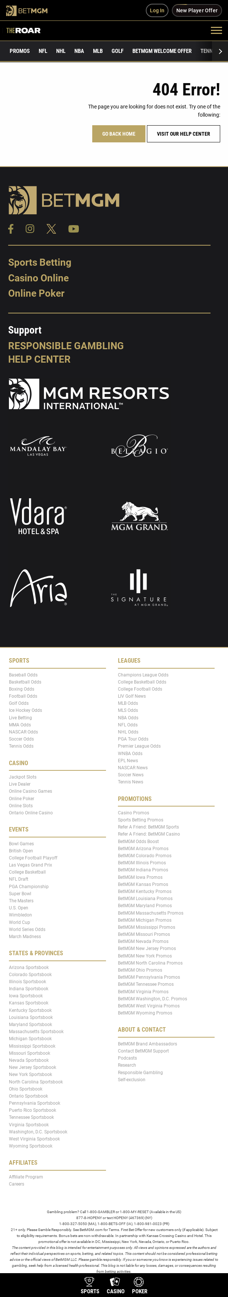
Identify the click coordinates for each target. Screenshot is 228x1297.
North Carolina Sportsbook (36, 1081)
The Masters (21, 900)
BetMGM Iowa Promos (140, 877)
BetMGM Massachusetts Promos (150, 912)
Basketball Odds (25, 682)
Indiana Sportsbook (28, 988)
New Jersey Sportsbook (32, 1067)
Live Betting (20, 717)
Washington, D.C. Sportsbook (38, 1132)
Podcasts (127, 1058)
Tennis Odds (21, 746)
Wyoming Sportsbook (30, 1146)
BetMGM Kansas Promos (143, 884)
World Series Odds (27, 929)
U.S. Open (18, 908)
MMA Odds (20, 725)
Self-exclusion (131, 1079)
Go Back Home (118, 134)
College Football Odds (140, 689)
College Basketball (27, 872)
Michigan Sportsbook (30, 1038)
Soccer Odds (21, 739)
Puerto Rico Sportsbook (32, 1110)
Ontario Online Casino (31, 812)
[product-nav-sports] (90, 1286)
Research (127, 1065)
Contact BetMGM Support (143, 1051)
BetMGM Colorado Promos (144, 855)
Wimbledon (20, 915)
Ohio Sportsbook (25, 1088)
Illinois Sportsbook (27, 981)
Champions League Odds (143, 674)
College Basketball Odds (142, 682)
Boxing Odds (21, 689)
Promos (20, 51)
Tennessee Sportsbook (31, 1117)
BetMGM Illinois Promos (142, 862)
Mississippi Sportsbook (32, 1045)
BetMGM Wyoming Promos (145, 1013)
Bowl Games (21, 843)
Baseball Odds (23, 674)
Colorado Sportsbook (30, 974)
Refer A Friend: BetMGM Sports (148, 827)
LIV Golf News (132, 696)
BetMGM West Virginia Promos (149, 1006)
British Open (21, 850)
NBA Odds (128, 717)
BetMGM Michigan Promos (144, 920)
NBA (79, 51)
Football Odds (23, 696)
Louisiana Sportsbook (31, 1017)
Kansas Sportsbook (28, 1003)
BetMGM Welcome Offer (162, 51)
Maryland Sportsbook (30, 1024)
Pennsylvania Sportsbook (34, 1103)
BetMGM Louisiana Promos (145, 898)
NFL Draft (18, 879)
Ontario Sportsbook (28, 1096)
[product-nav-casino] (116, 1286)
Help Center (39, 359)
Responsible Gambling (66, 346)
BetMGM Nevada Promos (143, 941)
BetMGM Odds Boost (138, 841)
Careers (16, 1184)
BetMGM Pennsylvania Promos (149, 977)
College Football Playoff (33, 858)
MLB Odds (128, 703)
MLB (98, 51)
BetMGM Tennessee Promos (146, 984)
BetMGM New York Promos (145, 955)
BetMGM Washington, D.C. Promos (152, 998)
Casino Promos (133, 812)
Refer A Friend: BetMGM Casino (149, 834)
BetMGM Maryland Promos (145, 905)
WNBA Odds (130, 753)
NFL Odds (128, 725)
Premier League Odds (139, 746)
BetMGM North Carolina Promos (150, 963)
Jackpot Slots (22, 777)
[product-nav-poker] (139, 1286)
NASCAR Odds (23, 732)
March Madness (25, 936)
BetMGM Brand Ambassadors (147, 1044)
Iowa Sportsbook (26, 995)
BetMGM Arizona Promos (143, 848)
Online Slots (21, 805)
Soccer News (131, 774)
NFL (43, 51)
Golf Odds (19, 703)
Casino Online (38, 278)
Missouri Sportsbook (29, 1053)
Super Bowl (20, 893)
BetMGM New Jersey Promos (147, 948)
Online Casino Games (30, 791)
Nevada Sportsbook (29, 1060)
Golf (117, 51)
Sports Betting (39, 262)
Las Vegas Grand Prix (30, 865)
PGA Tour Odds (133, 739)
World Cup (19, 922)
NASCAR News (133, 767)
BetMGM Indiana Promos (143, 869)
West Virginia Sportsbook (34, 1139)
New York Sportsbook (30, 1074)
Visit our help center (183, 134)
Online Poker (36, 293)
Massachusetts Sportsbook (36, 1031)
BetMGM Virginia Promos (143, 991)
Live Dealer (19, 784)
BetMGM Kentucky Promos (144, 891)
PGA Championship (29, 886)
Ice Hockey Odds (25, 710)
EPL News (128, 760)
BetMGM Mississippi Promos (146, 927)
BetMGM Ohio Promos (140, 970)
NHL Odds (128, 732)
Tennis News (130, 782)
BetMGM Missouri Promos (144, 934)
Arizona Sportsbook (29, 967)
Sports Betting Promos (140, 820)
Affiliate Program (26, 1177)
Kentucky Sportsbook (30, 1010)
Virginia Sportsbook (29, 1124)
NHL (60, 51)
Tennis (208, 51)
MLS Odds (128, 710)
